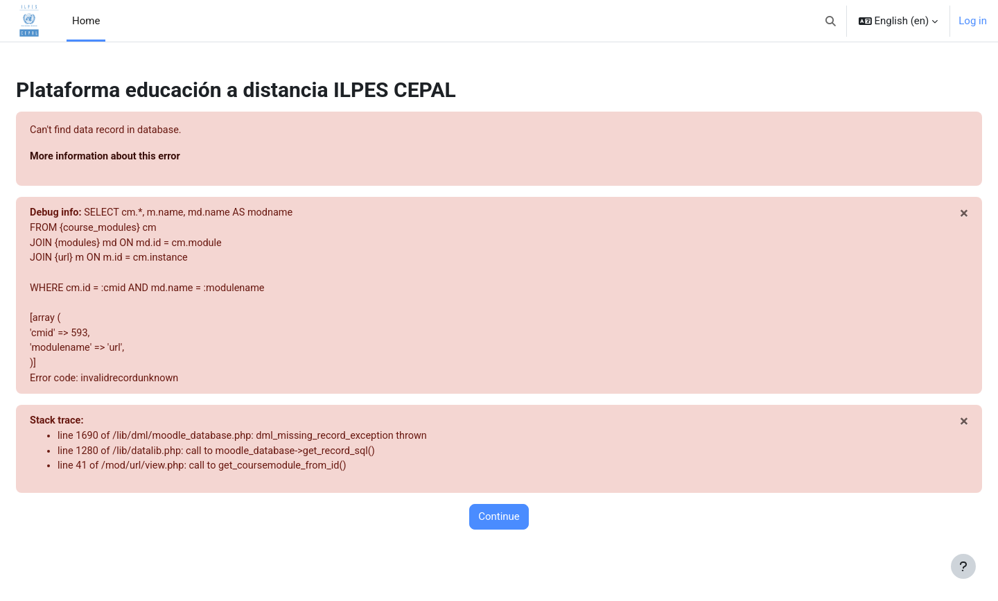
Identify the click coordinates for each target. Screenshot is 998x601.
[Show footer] (963, 566)
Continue (499, 527)
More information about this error (141, 157)
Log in (972, 21)
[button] (830, 21)
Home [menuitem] (86, 21)
